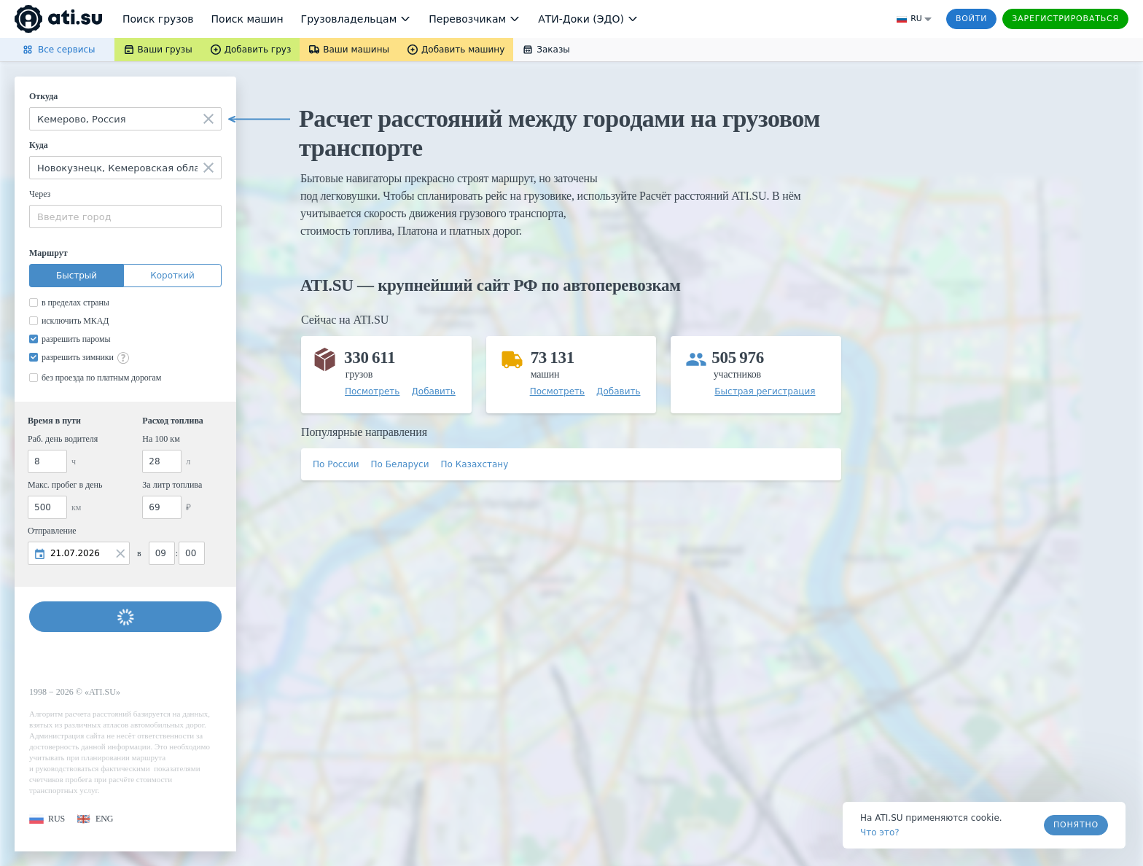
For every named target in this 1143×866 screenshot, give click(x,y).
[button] (47, 819)
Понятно (1076, 825)
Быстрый (76, 275)
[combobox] (125, 118)
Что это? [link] (880, 832)
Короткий (172, 275)
